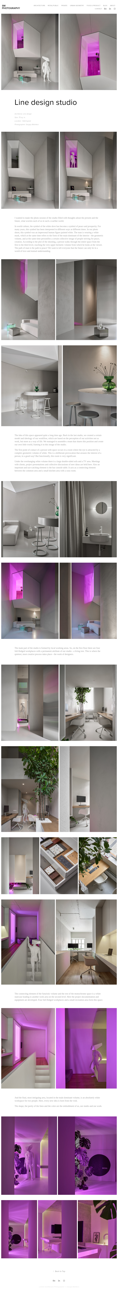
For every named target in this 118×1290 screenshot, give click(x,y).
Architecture (39, 5)
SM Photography (11, 7)
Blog (105, 5)
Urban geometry (77, 5)
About (112, 5)
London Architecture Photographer (51, 1287)
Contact (98, 9)
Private (64, 5)
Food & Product (93, 5)
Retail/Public (53, 5)
